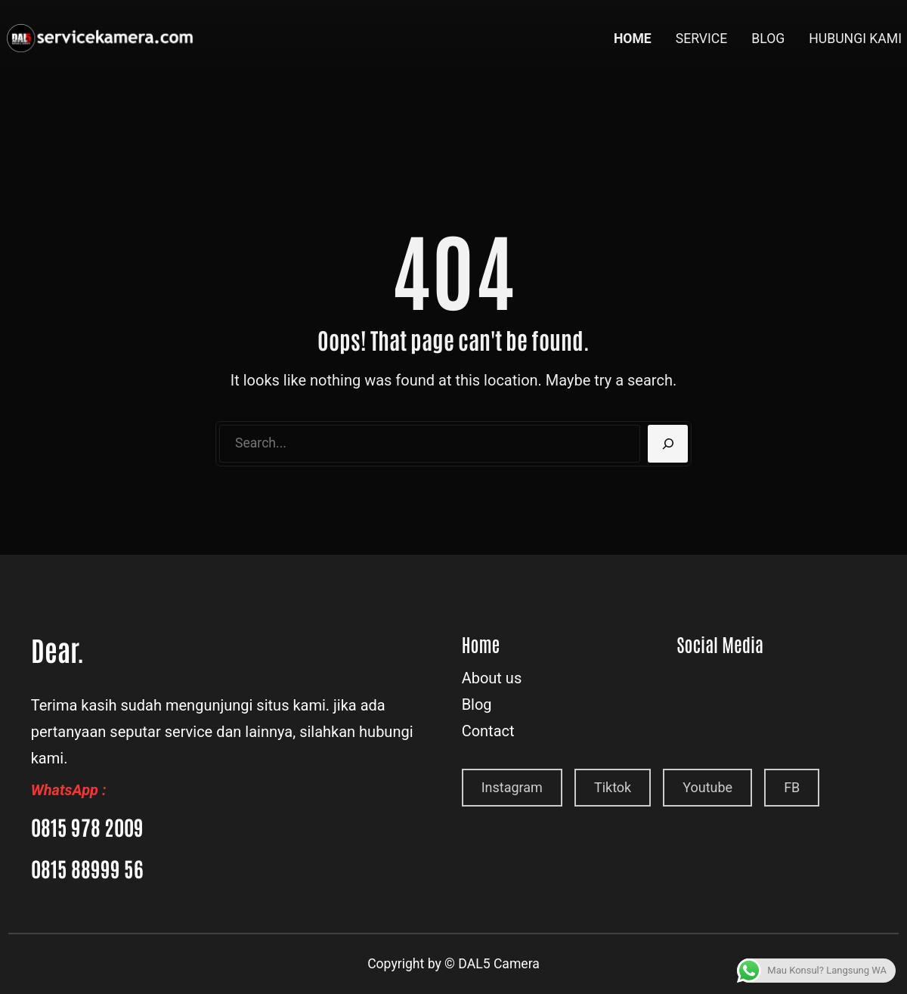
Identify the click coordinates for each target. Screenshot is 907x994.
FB (792, 787)
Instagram (512, 787)
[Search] (668, 444)
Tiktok (612, 787)
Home (481, 643)
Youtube (707, 787)
